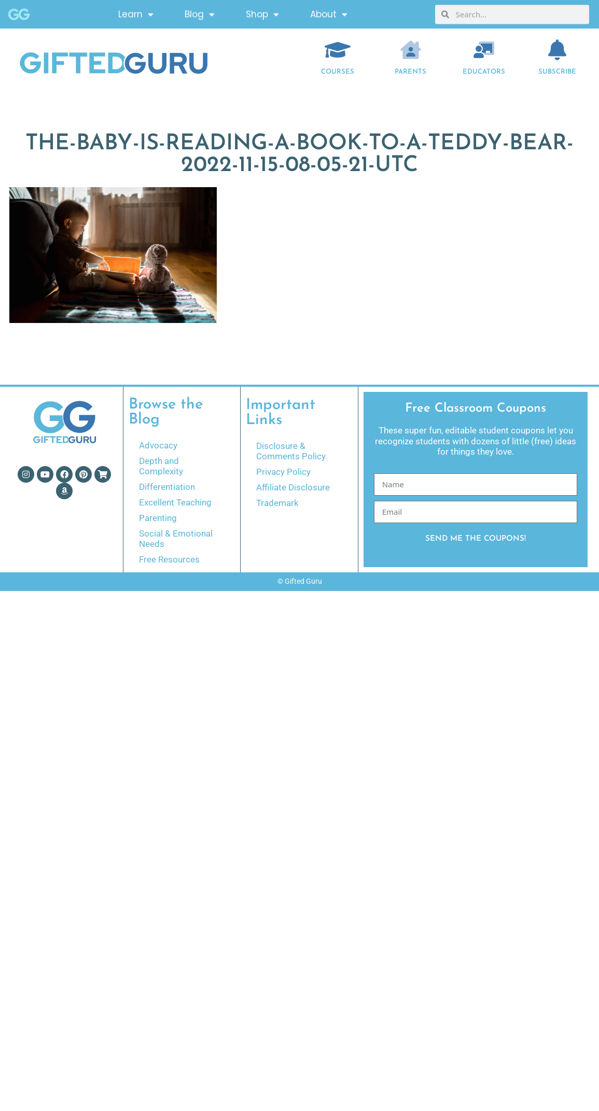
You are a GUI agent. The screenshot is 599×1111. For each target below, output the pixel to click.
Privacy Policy (283, 472)
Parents (410, 71)
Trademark (277, 503)
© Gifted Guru (299, 581)
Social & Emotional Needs (176, 538)
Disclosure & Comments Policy (291, 451)
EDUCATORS (484, 71)
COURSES (337, 71)
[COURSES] (337, 49)
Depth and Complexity (161, 466)
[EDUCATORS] (483, 49)
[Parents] (410, 49)
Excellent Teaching (175, 502)
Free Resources (169, 559)
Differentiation (167, 487)
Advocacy (158, 445)
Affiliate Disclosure (293, 487)
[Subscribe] (557, 49)
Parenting (158, 518)
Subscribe (557, 71)
